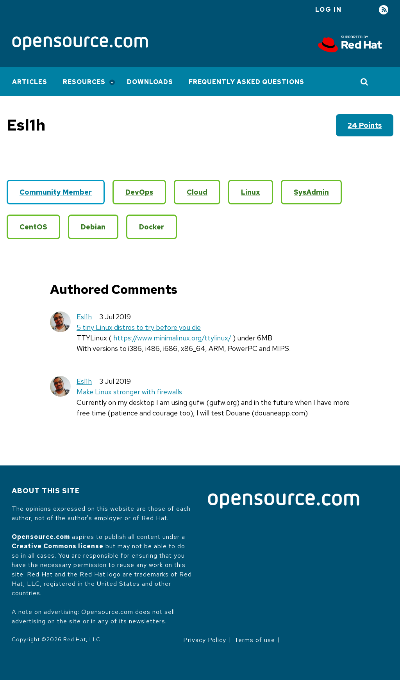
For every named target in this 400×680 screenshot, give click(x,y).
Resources (84, 82)
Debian (93, 226)
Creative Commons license (58, 546)
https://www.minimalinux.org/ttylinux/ (172, 337)
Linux (250, 192)
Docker (151, 226)
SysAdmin (311, 192)
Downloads (150, 82)
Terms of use (254, 640)
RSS (383, 10)
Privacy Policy (204, 640)
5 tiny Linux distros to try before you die (139, 327)
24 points (365, 125)
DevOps (139, 192)
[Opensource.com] (80, 44)
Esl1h (84, 316)
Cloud (197, 192)
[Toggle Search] (365, 82)
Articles (29, 82)
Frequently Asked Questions (246, 82)
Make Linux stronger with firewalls (129, 391)
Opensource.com (41, 537)
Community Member (56, 192)
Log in (328, 9)
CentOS (33, 226)
